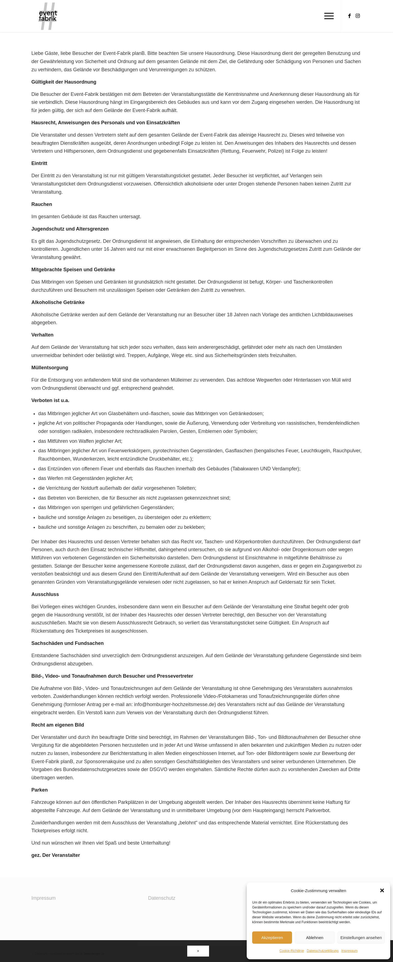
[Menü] (327, 16)
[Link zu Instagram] (357, 16)
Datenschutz (161, 898)
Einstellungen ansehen (361, 937)
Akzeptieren (272, 937)
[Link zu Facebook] (349, 16)
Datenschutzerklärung (323, 951)
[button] (382, 890)
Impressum (349, 951)
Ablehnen (314, 937)
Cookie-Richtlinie (291, 951)
